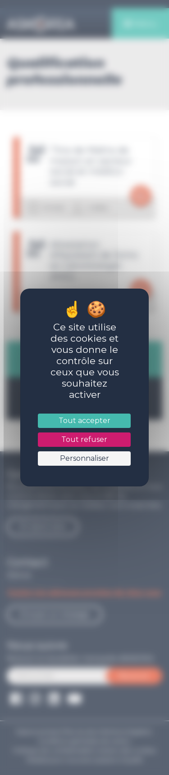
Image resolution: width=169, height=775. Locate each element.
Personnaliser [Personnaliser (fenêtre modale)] (84, 458)
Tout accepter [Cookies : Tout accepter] (84, 420)
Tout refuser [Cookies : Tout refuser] (84, 439)
